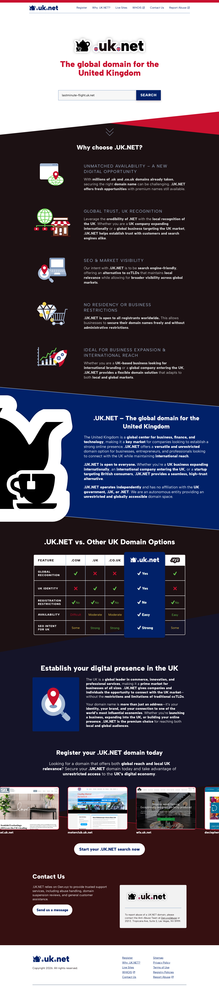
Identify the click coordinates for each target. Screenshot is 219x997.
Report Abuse (177, 7)
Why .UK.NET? (101, 7)
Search (148, 95)
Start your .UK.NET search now (109, 849)
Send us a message (52, 910)
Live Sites (121, 7)
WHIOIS (127, 972)
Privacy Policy (161, 962)
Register (81, 7)
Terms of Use (161, 967)
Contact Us (157, 7)
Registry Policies (163, 972)
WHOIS (136, 7)
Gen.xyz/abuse (169, 918)
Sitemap (158, 957)
